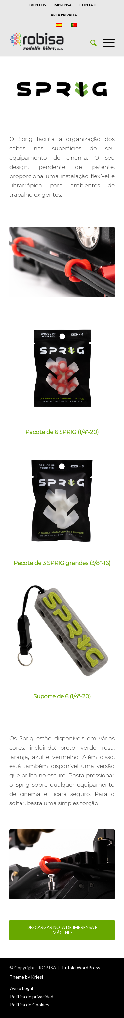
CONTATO (89, 5)
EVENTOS (37, 5)
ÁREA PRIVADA (64, 15)
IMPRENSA (63, 5)
